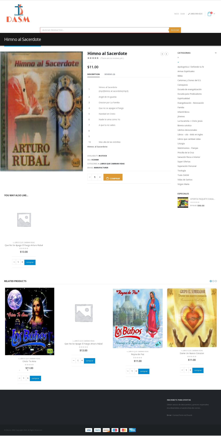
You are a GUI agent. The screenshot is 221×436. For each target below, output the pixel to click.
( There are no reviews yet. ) (112, 58)
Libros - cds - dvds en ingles (190, 134)
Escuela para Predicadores (190, 94)
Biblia (180, 75)
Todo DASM (183, 175)
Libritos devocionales (187, 130)
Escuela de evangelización (190, 89)
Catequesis (183, 85)
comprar (115, 178)
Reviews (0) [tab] (110, 74)
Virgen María (183, 184)
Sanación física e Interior (189, 157)
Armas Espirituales (186, 71)
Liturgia (181, 143)
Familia (181, 107)
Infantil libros (183, 112)
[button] (210, 281)
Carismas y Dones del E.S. (189, 80)
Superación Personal (187, 166)
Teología (182, 170)
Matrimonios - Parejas (188, 148)
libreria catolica (184, 125)
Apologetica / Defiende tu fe (191, 66)
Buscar (175, 30)
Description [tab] (93, 74)
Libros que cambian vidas (112, 163)
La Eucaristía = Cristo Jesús (190, 121)
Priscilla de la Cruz (186, 152)
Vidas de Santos (185, 179)
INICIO (176, 14)
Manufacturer (101, 167)
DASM (182, 14)
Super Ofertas (184, 161)
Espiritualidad (184, 98)
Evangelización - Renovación (191, 103)
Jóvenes (181, 116)
